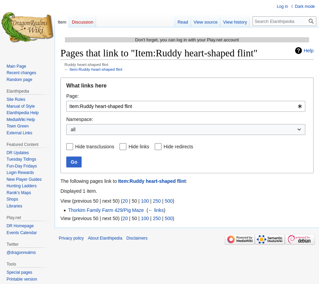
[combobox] (185, 106)
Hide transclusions (94, 146)
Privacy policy (71, 238)
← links (156, 210)
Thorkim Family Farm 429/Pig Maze (106, 210)
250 (157, 201)
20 (125, 201)
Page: (72, 96)
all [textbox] (73, 129)
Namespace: (79, 119)
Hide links (138, 146)
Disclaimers (137, 238)
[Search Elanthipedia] (284, 21)
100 (145, 201)
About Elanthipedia (105, 238)
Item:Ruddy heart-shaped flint (96, 69)
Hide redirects (178, 146)
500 (168, 201)
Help (309, 50)
